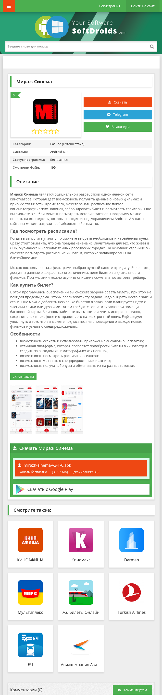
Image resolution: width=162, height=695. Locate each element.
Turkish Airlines (132, 612)
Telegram (120, 114)
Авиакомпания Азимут (81, 664)
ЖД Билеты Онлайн (81, 612)
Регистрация (109, 6)
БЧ (30, 664)
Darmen (131, 560)
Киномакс (81, 560)
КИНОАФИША (30, 560)
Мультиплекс (30, 612)
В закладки (118, 126)
